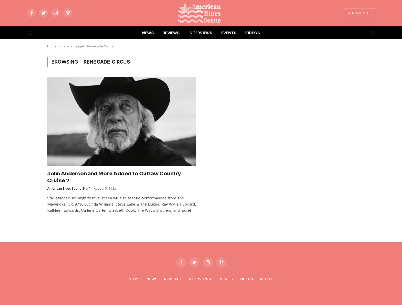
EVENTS (229, 32)
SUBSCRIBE (359, 13)
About (266, 279)
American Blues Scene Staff (68, 188)
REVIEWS (171, 32)
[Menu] (30, 33)
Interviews (199, 279)
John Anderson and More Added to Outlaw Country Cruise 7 (114, 177)
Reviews (172, 279)
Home (134, 279)
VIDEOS (252, 32)
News (152, 279)
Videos (246, 279)
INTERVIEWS (200, 32)
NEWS (148, 32)
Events (225, 279)
